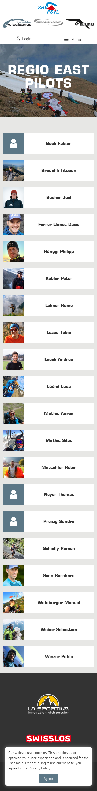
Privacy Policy (39, 768)
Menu (72, 39)
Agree (48, 778)
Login (24, 38)
